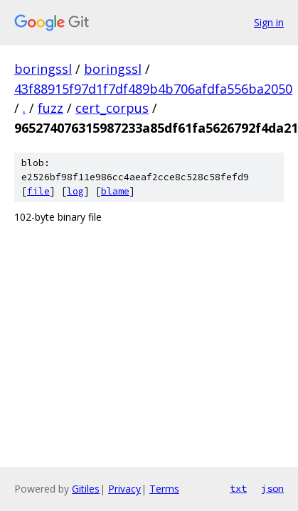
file (38, 191)
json (272, 488)
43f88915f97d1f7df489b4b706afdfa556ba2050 (153, 88)
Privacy (124, 488)
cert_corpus (112, 107)
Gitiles (86, 488)
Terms (164, 488)
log (75, 191)
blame (115, 191)
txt (238, 488)
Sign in (269, 22)
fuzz (50, 107)
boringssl (43, 68)
